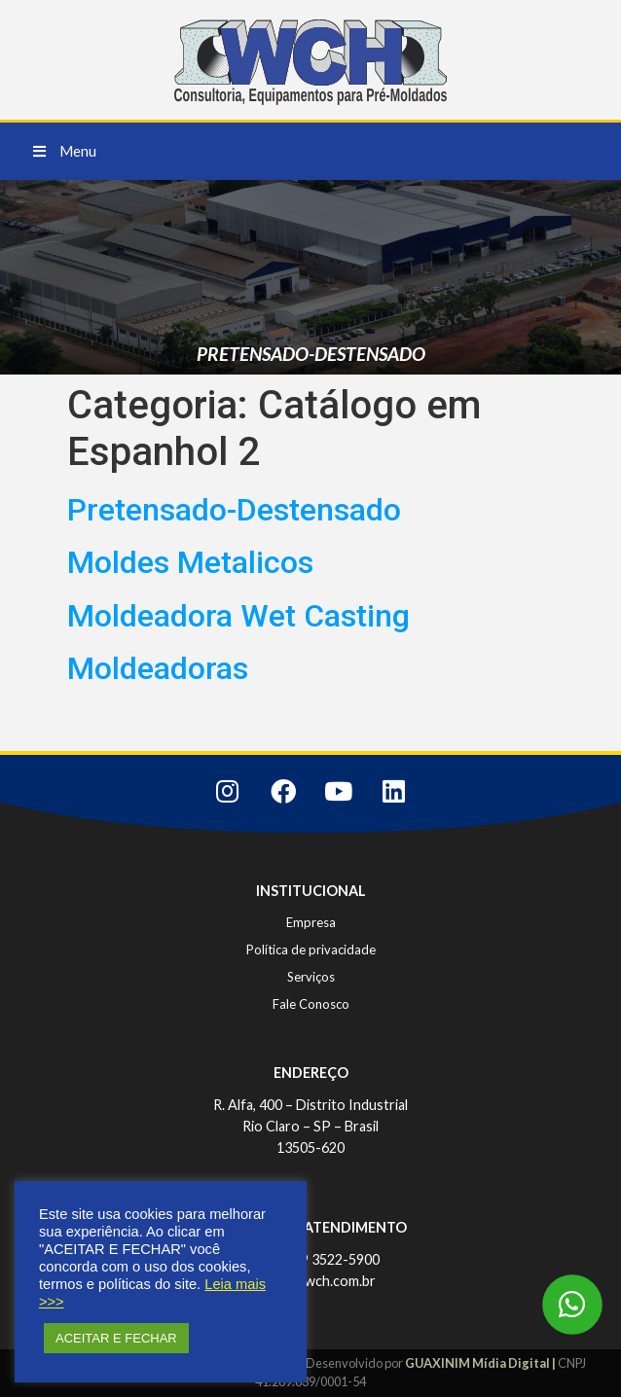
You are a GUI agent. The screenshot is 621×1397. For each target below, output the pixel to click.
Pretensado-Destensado (234, 509)
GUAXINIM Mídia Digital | (481, 1363)
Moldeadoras (157, 668)
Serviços (311, 977)
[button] (65, 151)
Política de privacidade (311, 949)
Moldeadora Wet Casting (238, 615)
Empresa (311, 922)
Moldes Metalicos (190, 562)
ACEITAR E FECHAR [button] (116, 1338)
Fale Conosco (311, 1004)
